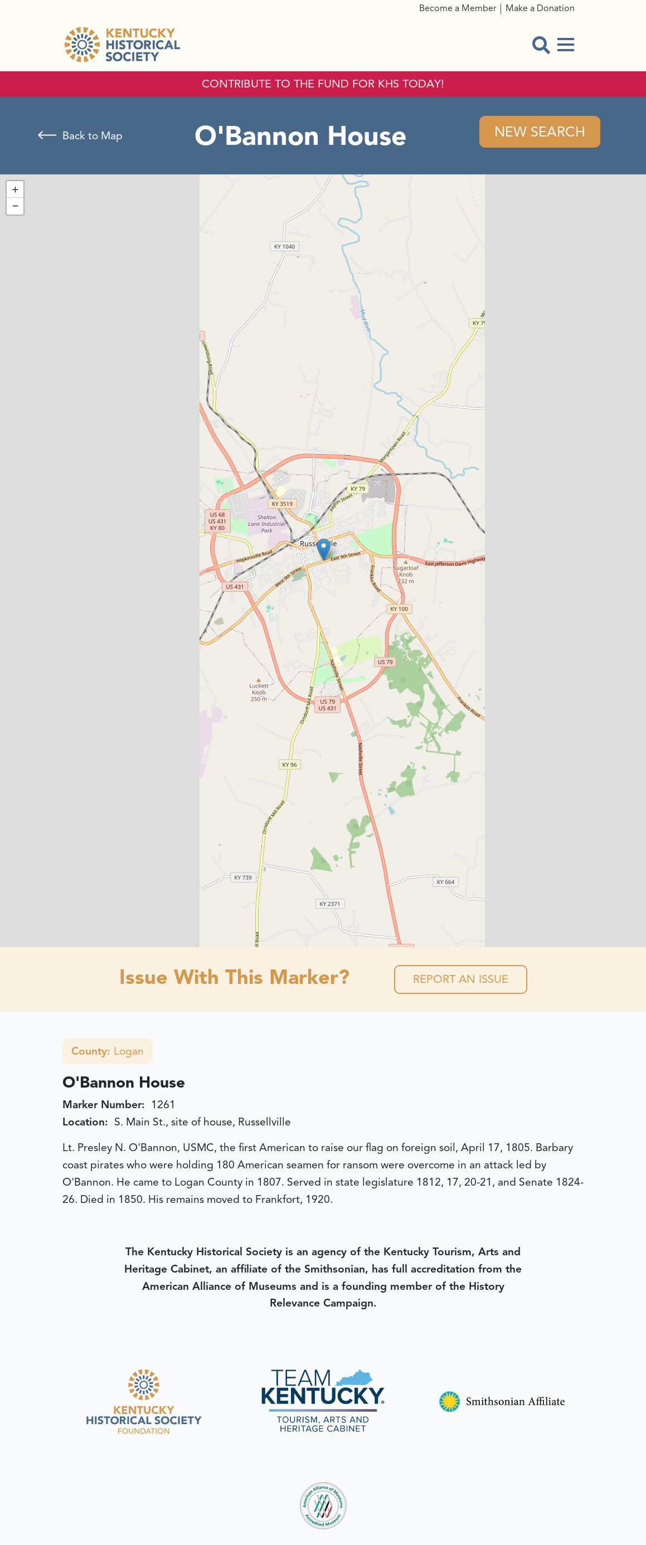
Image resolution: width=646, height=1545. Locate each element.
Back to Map (92, 136)
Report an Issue (460, 979)
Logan (107, 1051)
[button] (324, 549)
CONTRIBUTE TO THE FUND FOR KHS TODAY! (323, 84)
